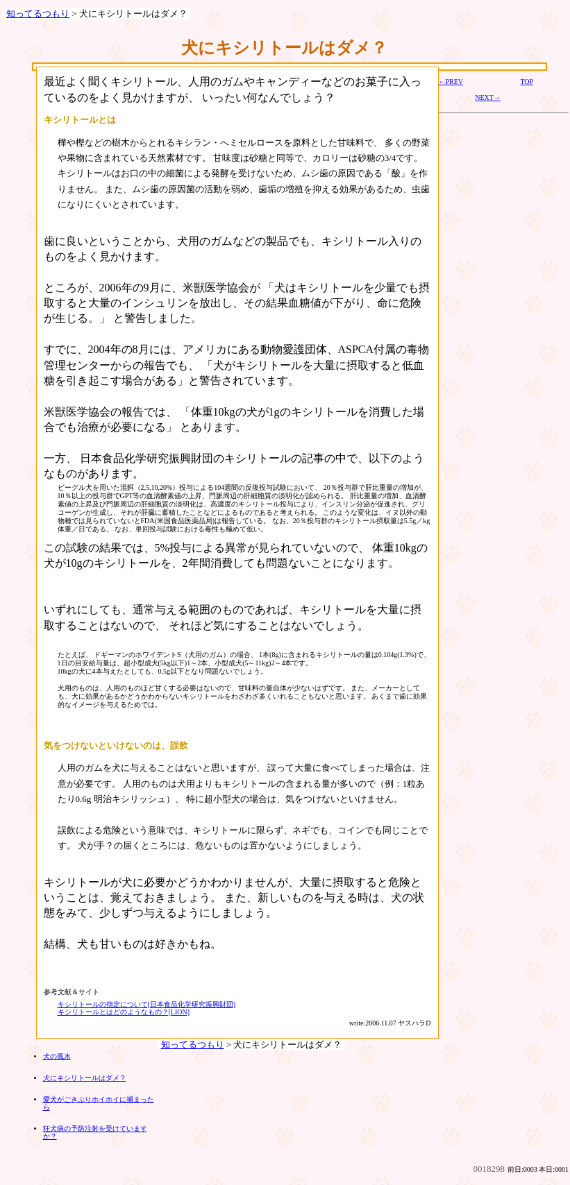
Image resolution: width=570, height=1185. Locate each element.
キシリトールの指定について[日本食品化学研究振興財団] (147, 1004)
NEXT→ (488, 97)
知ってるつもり (37, 13)
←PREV (451, 81)
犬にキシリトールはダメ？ (84, 1078)
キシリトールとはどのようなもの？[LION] (124, 1012)
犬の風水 (57, 1056)
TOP (526, 81)
